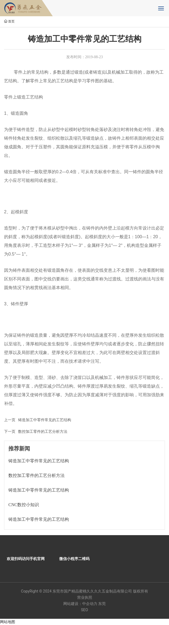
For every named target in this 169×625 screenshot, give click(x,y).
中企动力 (89, 603)
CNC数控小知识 (23, 504)
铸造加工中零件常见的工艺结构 (44, 420)
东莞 (102, 603)
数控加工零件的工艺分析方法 (42, 431)
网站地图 (7, 622)
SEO (84, 610)
